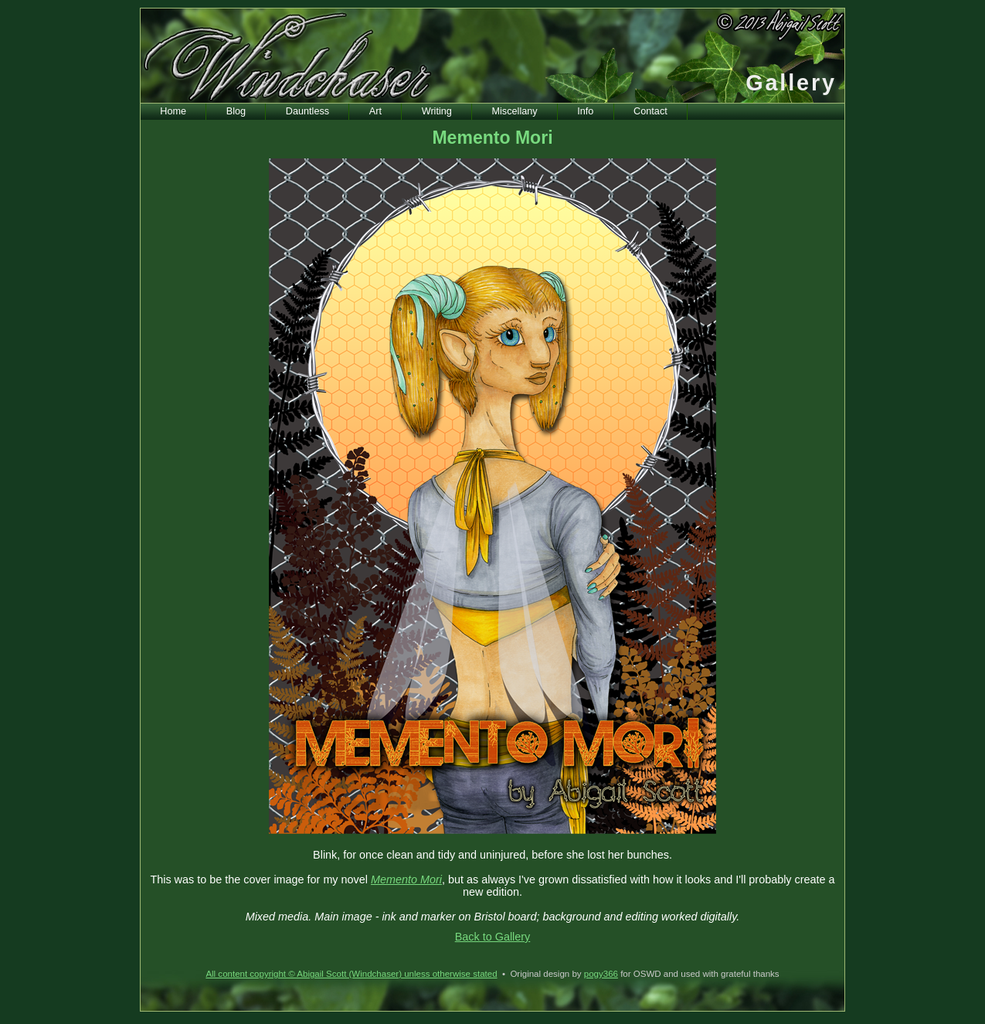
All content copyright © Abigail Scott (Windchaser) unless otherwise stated (351, 973)
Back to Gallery (493, 936)
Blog (236, 111)
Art (375, 111)
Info (585, 111)
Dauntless (307, 111)
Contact (650, 111)
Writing (437, 111)
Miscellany (515, 111)
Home (173, 111)
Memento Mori (406, 879)
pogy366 (601, 973)
